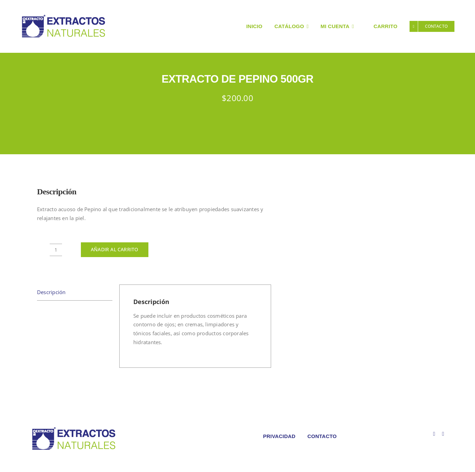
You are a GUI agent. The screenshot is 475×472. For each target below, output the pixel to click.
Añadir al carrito (114, 249)
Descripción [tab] (51, 292)
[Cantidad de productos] (56, 250)
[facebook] (434, 434)
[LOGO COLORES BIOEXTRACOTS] (74, 428)
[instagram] (443, 434)
